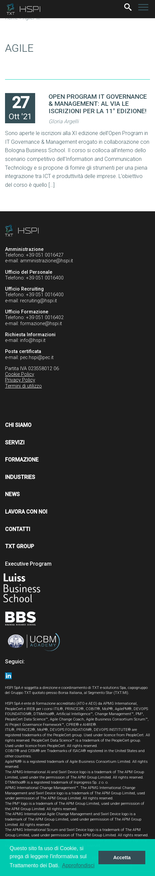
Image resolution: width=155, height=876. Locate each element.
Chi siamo (18, 425)
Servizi (14, 442)
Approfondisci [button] (78, 865)
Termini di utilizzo (23, 386)
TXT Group (19, 546)
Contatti (17, 529)
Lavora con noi (26, 512)
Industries (20, 477)
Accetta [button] (122, 857)
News (12, 494)
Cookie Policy (19, 374)
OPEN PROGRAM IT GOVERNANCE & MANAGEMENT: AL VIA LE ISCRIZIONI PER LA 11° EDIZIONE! (98, 104)
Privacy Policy (20, 380)
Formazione (21, 459)
